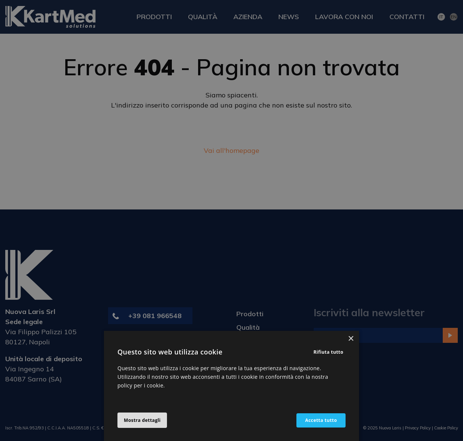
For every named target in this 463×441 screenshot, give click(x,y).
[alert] (231, 220)
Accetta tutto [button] (321, 420)
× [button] (350, 339)
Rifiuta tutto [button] (329, 352)
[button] (142, 420)
